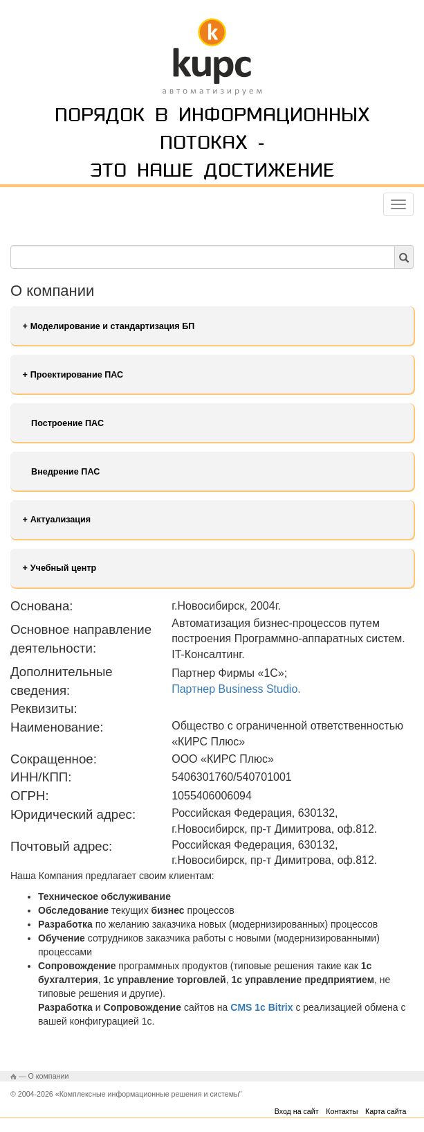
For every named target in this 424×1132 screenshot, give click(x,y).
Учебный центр (63, 568)
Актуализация (60, 519)
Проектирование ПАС (76, 375)
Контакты (342, 1111)
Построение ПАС (67, 423)
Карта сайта (385, 1111)
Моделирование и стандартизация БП (112, 326)
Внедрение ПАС (65, 472)
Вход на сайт (297, 1111)
